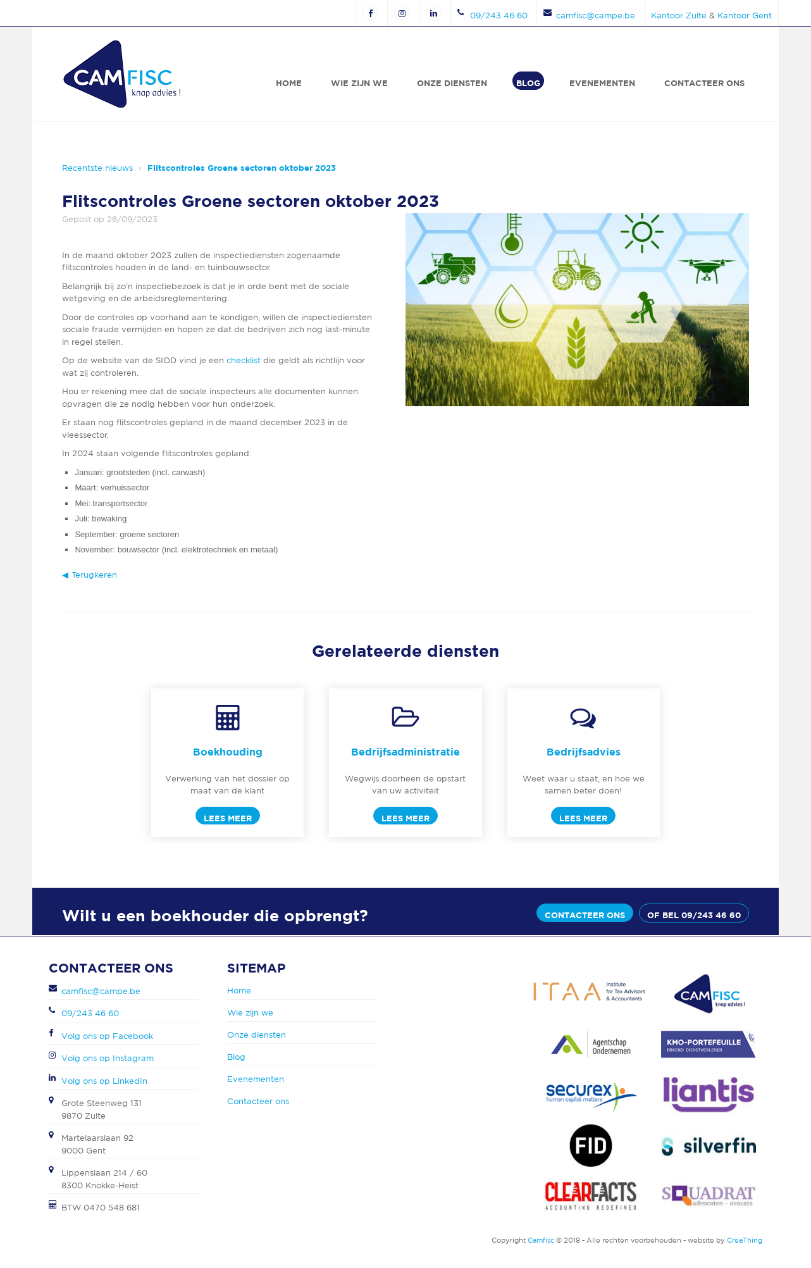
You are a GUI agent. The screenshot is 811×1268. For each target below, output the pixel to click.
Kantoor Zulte (679, 15)
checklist (243, 360)
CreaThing (744, 1240)
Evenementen (602, 83)
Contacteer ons (704, 83)
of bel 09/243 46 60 (694, 915)
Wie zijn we (359, 83)
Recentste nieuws (97, 168)
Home (289, 83)
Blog (528, 83)
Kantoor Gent (744, 15)
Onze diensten (452, 83)
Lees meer (228, 818)
